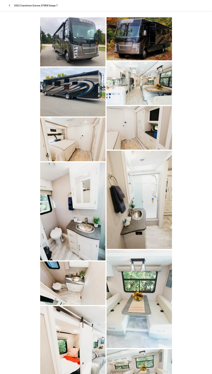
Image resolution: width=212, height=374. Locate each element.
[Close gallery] (9, 5)
